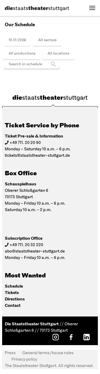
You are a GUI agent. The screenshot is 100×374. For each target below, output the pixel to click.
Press (10, 353)
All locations (58, 54)
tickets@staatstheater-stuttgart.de (37, 156)
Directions (15, 299)
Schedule (14, 286)
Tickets (12, 292)
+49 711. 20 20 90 (25, 143)
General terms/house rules (48, 353)
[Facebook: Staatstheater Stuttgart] (71, 337)
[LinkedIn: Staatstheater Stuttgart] (86, 337)
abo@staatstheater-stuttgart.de (35, 251)
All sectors (47, 40)
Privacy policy (24, 359)
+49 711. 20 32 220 (26, 245)
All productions (22, 54)
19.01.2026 (17, 40)
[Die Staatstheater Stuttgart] (37, 8)
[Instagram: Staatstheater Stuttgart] (55, 337)
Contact (13, 305)
